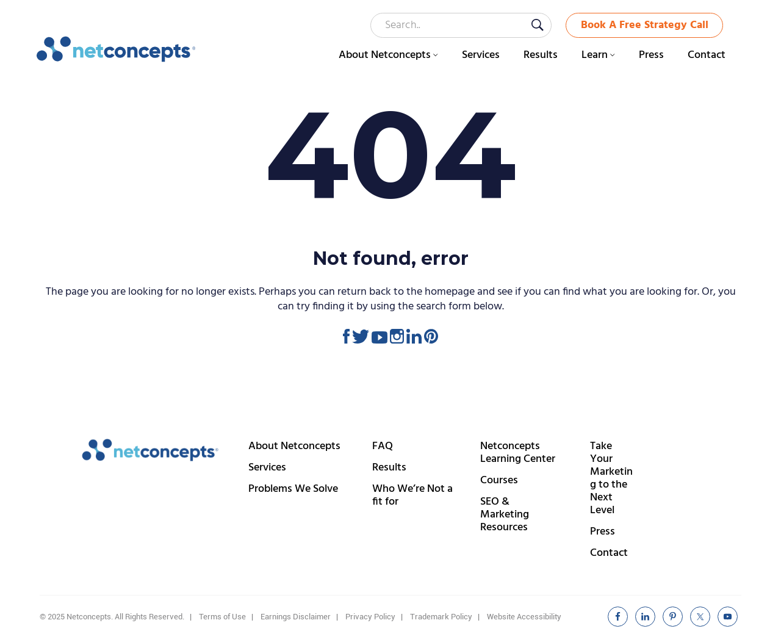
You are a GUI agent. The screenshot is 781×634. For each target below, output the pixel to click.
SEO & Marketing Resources (504, 514)
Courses (499, 480)
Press (602, 532)
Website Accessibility (524, 616)
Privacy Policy (370, 616)
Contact (609, 553)
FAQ (382, 446)
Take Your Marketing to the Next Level (611, 478)
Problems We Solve (293, 489)
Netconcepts (116, 49)
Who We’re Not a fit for (412, 495)
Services (267, 468)
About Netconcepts (294, 446)
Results (389, 468)
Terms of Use (222, 616)
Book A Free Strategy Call (644, 25)
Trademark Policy (441, 616)
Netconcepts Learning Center (517, 453)
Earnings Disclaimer (296, 616)
